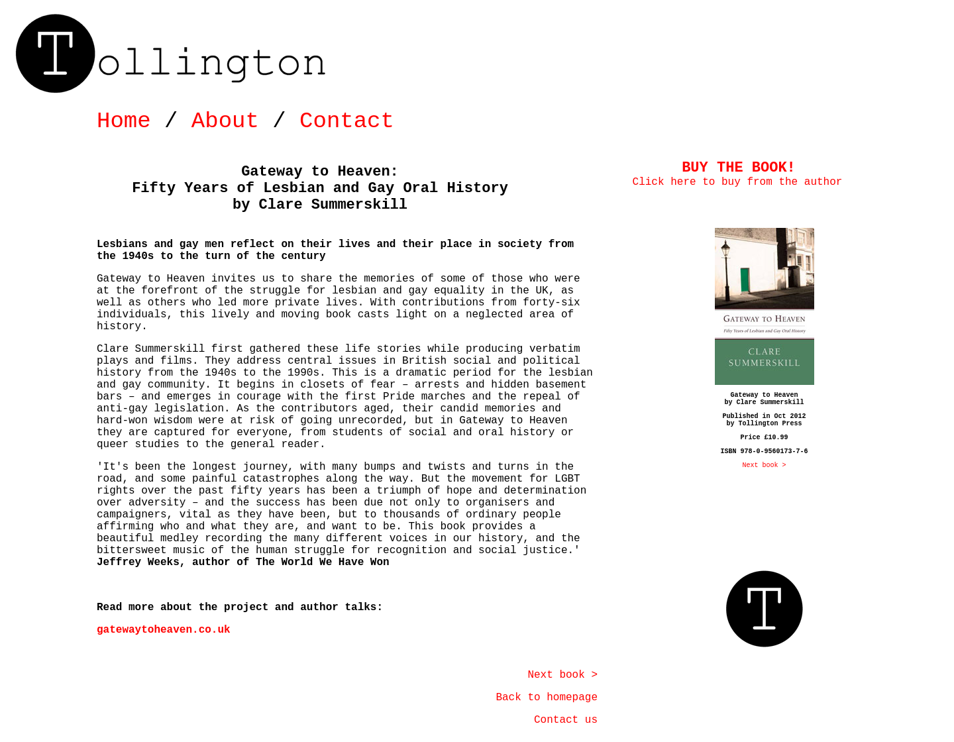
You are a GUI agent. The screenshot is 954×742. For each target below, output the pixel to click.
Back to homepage (547, 698)
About (225, 121)
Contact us (566, 720)
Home (124, 121)
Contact (346, 121)
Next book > (562, 675)
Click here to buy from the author (738, 182)
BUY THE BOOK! (739, 168)
